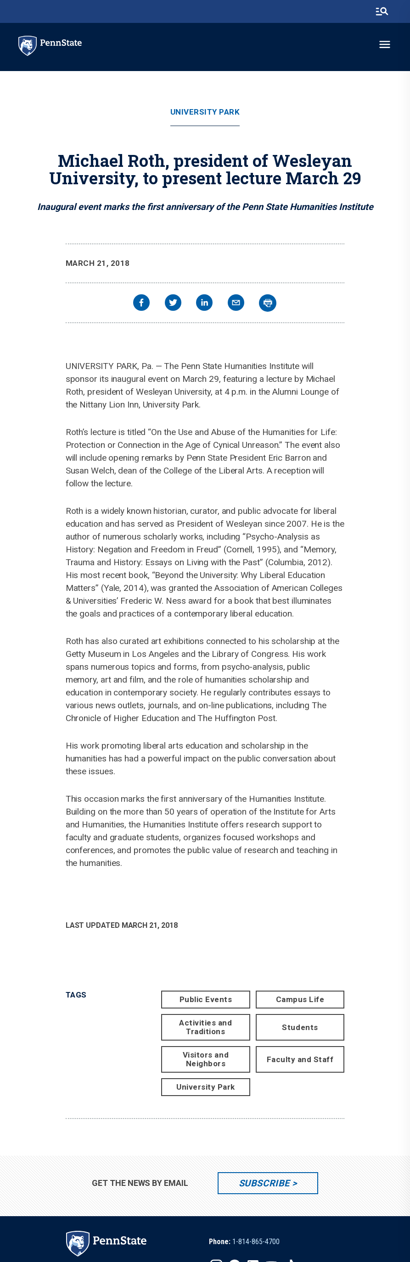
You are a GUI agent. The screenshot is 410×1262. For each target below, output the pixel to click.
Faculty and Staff (300, 1059)
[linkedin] (204, 303)
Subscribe (264, 1183)
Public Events (206, 999)
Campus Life (300, 999)
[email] (236, 303)
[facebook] (141, 303)
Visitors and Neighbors (206, 1059)
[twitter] (173, 303)
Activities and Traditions (205, 1027)
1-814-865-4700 (256, 1241)
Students (300, 1027)
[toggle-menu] (385, 44)
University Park (205, 112)
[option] (244, 1241)
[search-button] (382, 11)
